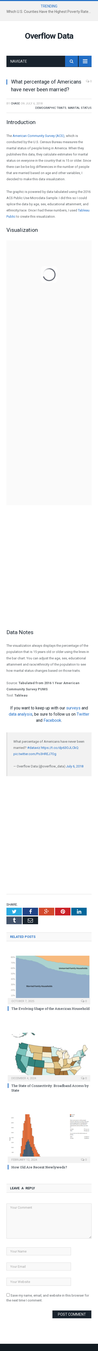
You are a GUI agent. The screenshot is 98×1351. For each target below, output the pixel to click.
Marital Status (80, 108)
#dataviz (33, 748)
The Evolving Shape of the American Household (50, 1008)
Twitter (83, 714)
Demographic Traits (50, 108)
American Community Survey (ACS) (38, 136)
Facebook (52, 720)
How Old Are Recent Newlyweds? (39, 1167)
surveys (73, 708)
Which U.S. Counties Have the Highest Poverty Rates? (49, 12)
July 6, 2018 (74, 766)
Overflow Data (49, 36)
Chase (15, 103)
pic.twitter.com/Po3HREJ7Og (34, 754)
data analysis (20, 714)
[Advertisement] (49, 573)
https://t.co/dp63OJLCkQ (59, 748)
